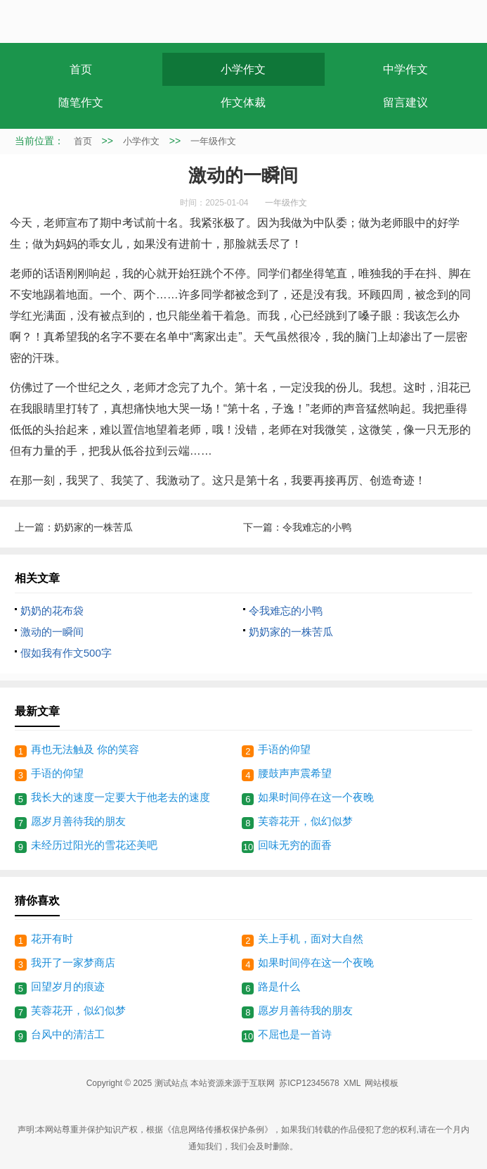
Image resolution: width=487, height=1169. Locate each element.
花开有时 (52, 938)
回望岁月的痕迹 (68, 986)
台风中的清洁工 (68, 1034)
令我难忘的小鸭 (317, 527)
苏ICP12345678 (309, 1083)
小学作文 (243, 69)
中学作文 (405, 69)
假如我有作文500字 (66, 653)
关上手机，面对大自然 (310, 938)
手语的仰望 (284, 749)
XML (352, 1083)
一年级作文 (213, 141)
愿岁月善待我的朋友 (78, 821)
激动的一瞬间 (52, 632)
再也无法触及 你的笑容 (85, 749)
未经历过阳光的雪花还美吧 (94, 845)
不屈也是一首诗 (295, 1034)
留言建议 (405, 102)
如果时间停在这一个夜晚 (316, 797)
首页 (81, 69)
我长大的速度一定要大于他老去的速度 (120, 797)
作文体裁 (243, 102)
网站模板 (381, 1083)
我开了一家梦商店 (73, 962)
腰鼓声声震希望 (295, 773)
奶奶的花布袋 (52, 611)
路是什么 (279, 986)
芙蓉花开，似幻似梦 (305, 821)
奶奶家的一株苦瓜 (93, 527)
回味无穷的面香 (295, 845)
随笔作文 (80, 102)
